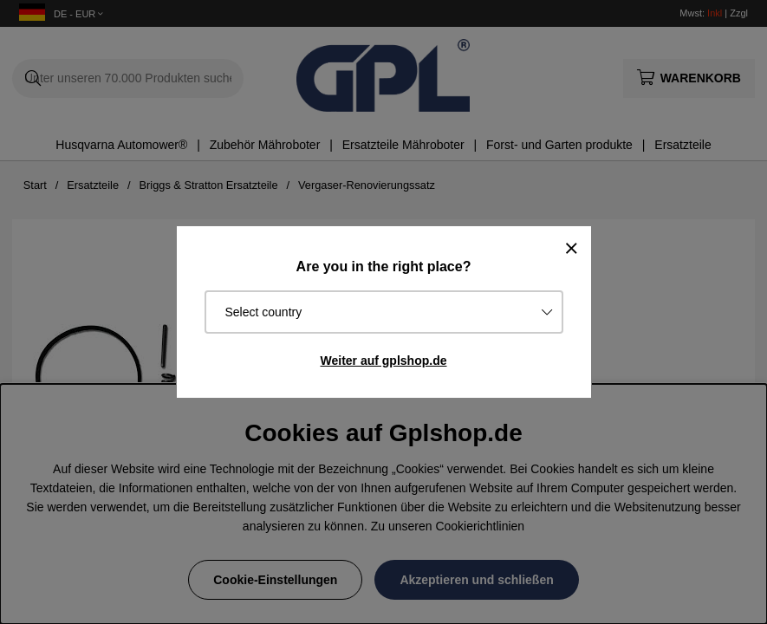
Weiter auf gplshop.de (384, 360)
